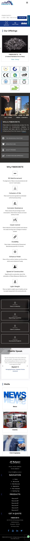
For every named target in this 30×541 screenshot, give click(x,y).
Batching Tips (15, 491)
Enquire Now (28, 20)
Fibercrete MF (15, 501)
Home (15, 479)
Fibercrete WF (15, 503)
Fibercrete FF (15, 498)
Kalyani (24, 131)
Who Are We (15, 481)
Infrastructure (9, 144)
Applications (15, 486)
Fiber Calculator (15, 488)
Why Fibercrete (15, 484)
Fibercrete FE (15, 508)
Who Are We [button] (22, 17)
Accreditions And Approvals (12, 156)
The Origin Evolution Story (12, 138)
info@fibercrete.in (16, 472)
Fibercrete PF (15, 505)
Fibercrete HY (15, 510)
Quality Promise (9, 150)
